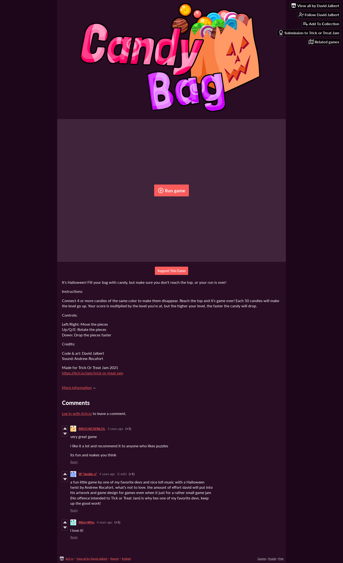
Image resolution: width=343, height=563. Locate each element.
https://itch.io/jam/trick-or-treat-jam (92, 373)
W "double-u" (88, 474)
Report (114, 558)
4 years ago (115, 429)
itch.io (69, 558)
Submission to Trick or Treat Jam (308, 32)
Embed (126, 558)
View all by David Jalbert (91, 558)
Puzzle (272, 558)
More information (79, 387)
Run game (171, 190)
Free (280, 558)
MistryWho (86, 522)
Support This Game (171, 271)
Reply (74, 462)
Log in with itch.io (77, 413)
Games (261, 558)
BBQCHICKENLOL (92, 429)
